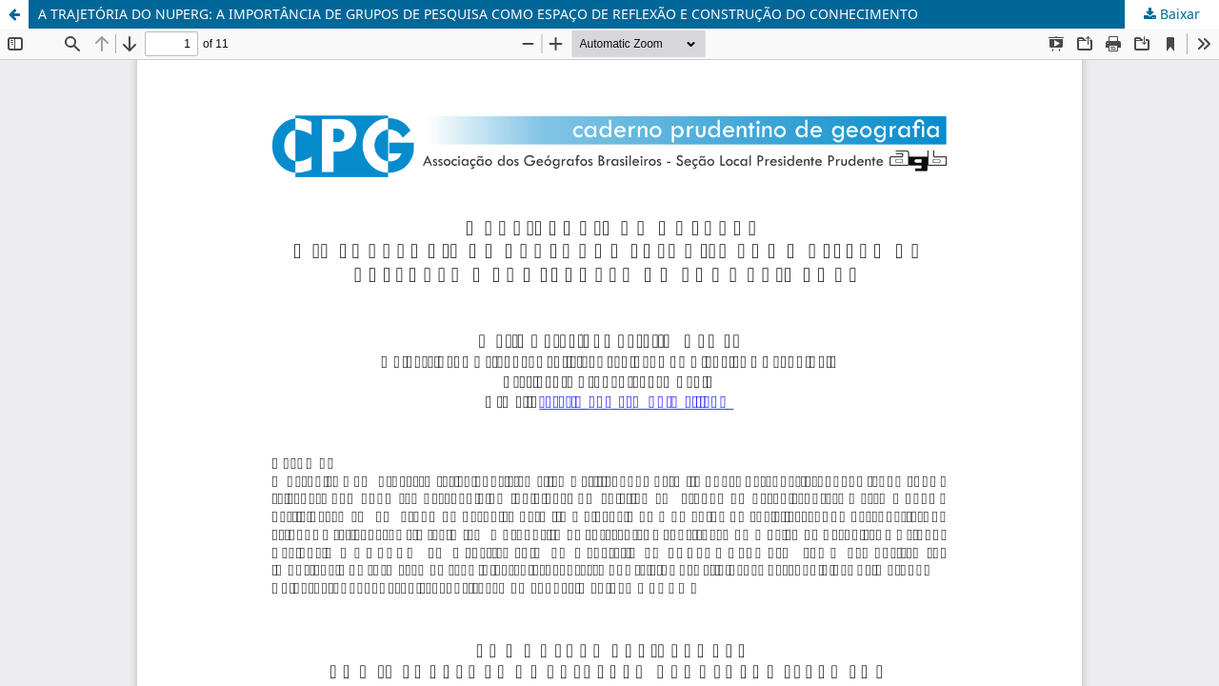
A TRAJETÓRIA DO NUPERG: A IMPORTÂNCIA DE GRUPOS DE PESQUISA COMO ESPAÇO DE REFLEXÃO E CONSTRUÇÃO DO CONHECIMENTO (478, 14)
